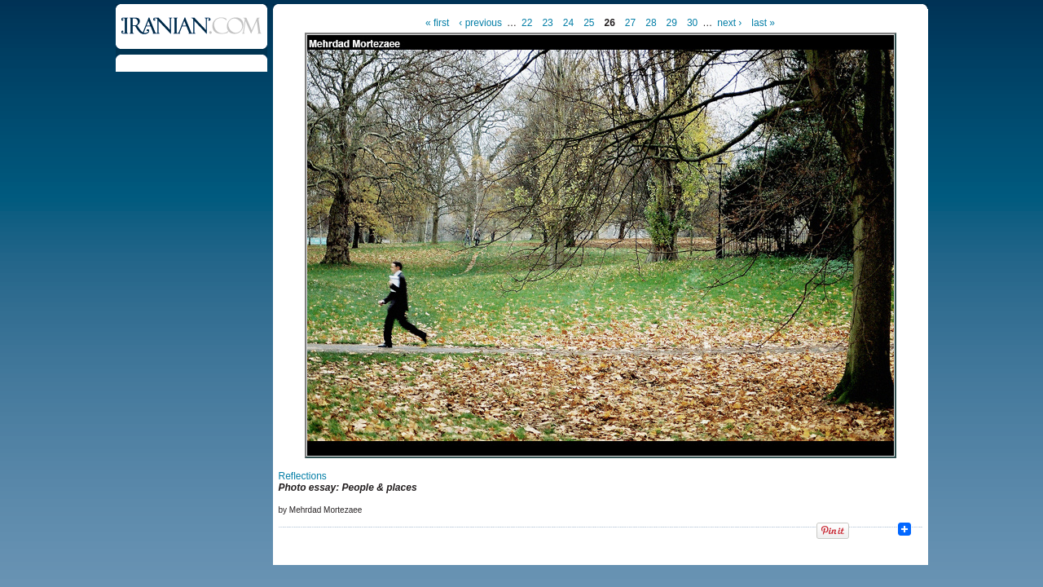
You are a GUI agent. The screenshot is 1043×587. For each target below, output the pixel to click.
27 (630, 23)
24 (568, 23)
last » (763, 23)
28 (650, 23)
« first (437, 23)
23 (547, 23)
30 (692, 23)
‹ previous (480, 23)
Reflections (303, 476)
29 (672, 23)
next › (729, 23)
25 (588, 23)
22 (527, 23)
